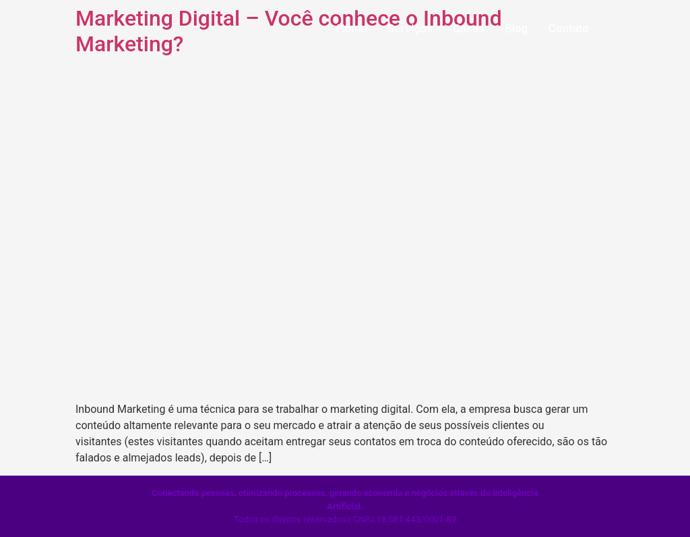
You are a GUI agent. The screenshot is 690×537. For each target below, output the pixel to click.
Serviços (410, 28)
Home (352, 28)
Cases (468, 28)
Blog (516, 28)
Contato (568, 28)
